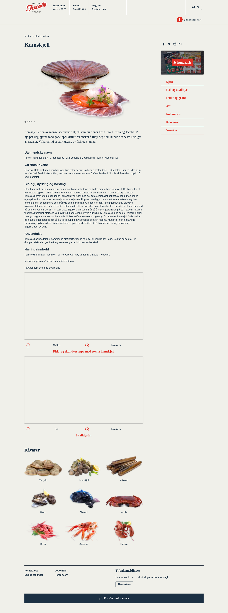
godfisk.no (54, 267)
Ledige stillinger (33, 575)
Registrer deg (99, 9)
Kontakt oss (31, 570)
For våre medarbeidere (114, 598)
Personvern (61, 575)
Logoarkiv (60, 570)
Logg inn (96, 5)
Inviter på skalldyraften (36, 36)
